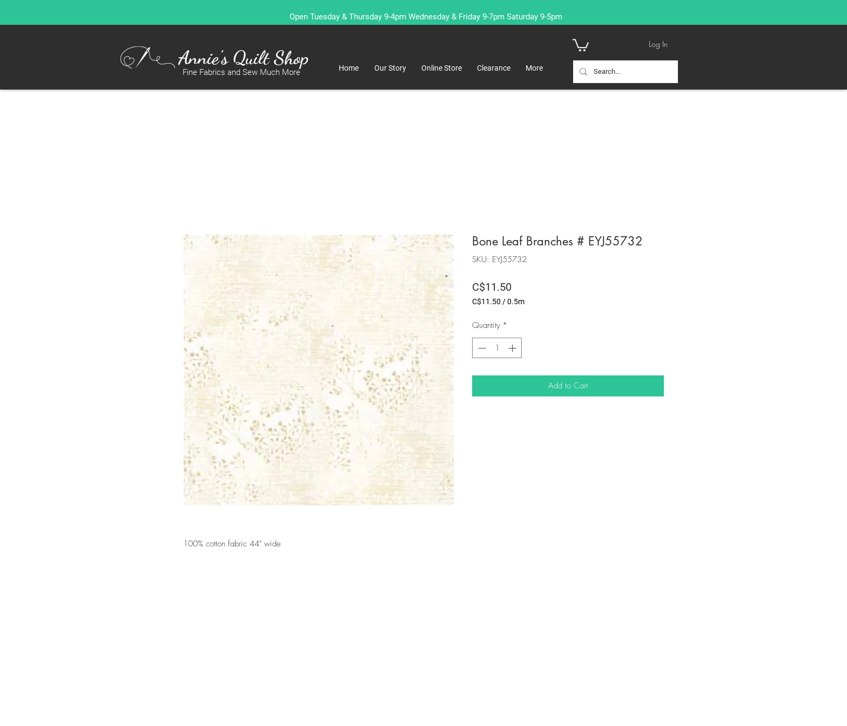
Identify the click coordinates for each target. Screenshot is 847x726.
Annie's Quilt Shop (243, 57)
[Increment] (513, 348)
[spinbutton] (497, 348)
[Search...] (624, 71)
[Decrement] (481, 348)
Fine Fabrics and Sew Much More (241, 72)
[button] (581, 44)
